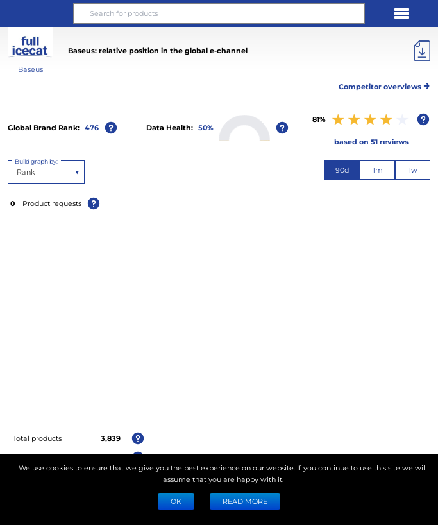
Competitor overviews (384, 84)
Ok (176, 500)
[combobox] (18, 172)
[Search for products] (219, 13)
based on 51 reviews (371, 141)
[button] (36, 13)
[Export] (422, 50)
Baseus (30, 69)
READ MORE (245, 500)
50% (206, 127)
